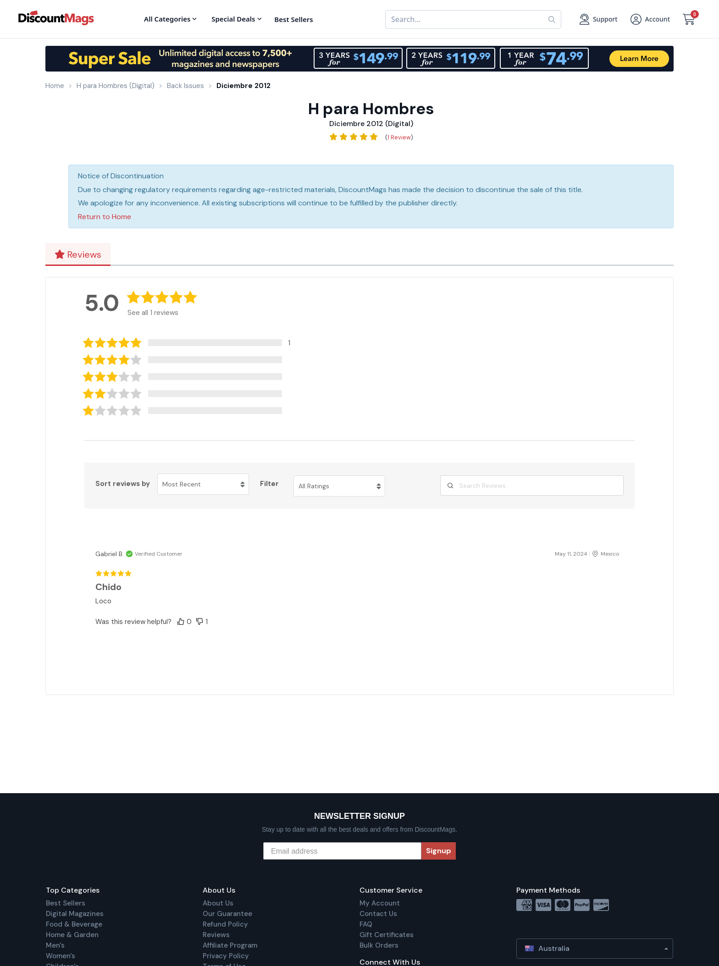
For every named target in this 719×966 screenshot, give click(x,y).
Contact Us (378, 913)
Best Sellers (65, 903)
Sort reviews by (122, 483)
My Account (380, 903)
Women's (60, 955)
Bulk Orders (379, 945)
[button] (193, 342)
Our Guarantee (227, 913)
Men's (55, 945)
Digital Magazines (75, 913)
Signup (438, 851)
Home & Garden (72, 934)
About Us (218, 903)
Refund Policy (225, 924)
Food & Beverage (74, 924)
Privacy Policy (226, 955)
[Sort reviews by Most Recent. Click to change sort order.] (203, 484)
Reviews (78, 254)
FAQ (366, 924)
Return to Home (104, 216)
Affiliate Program (230, 945)
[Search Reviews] (532, 485)
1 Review (399, 137)
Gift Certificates (387, 934)
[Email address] (342, 851)
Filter (269, 483)
